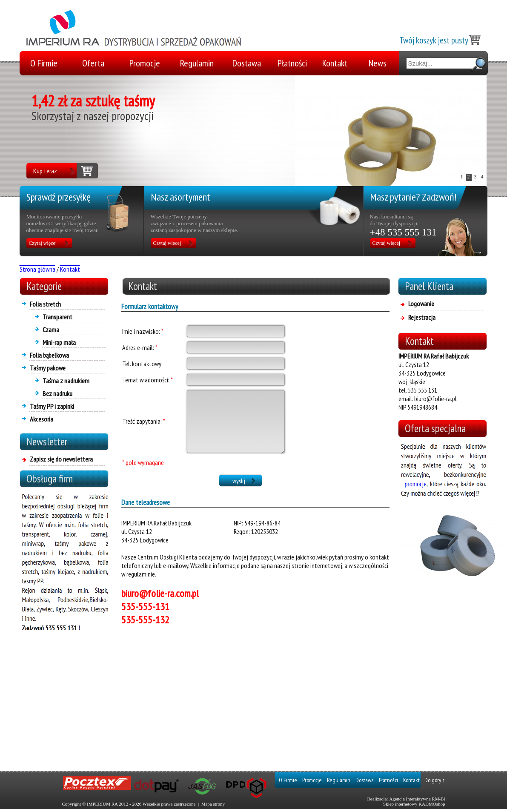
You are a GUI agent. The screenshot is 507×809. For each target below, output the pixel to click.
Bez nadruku (57, 393)
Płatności (292, 63)
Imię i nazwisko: (142, 331)
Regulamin (197, 63)
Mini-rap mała (59, 342)
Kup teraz (45, 170)
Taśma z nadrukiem (66, 380)
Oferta (93, 63)
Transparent (57, 317)
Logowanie (421, 303)
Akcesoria (41, 419)
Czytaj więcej (43, 243)
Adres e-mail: (140, 347)
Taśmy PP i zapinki (52, 406)
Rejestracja (421, 317)
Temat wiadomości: (147, 380)
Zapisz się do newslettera (61, 459)
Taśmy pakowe (48, 368)
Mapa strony (213, 803)
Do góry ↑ (434, 780)
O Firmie (43, 63)
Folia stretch (45, 304)
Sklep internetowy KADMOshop (414, 803)
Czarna (51, 329)
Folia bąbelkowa (49, 355)
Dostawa (246, 63)
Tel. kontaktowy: (142, 363)
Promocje (144, 63)
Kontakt (334, 63)
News (378, 63)
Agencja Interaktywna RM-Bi (417, 798)
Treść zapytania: (143, 421)
